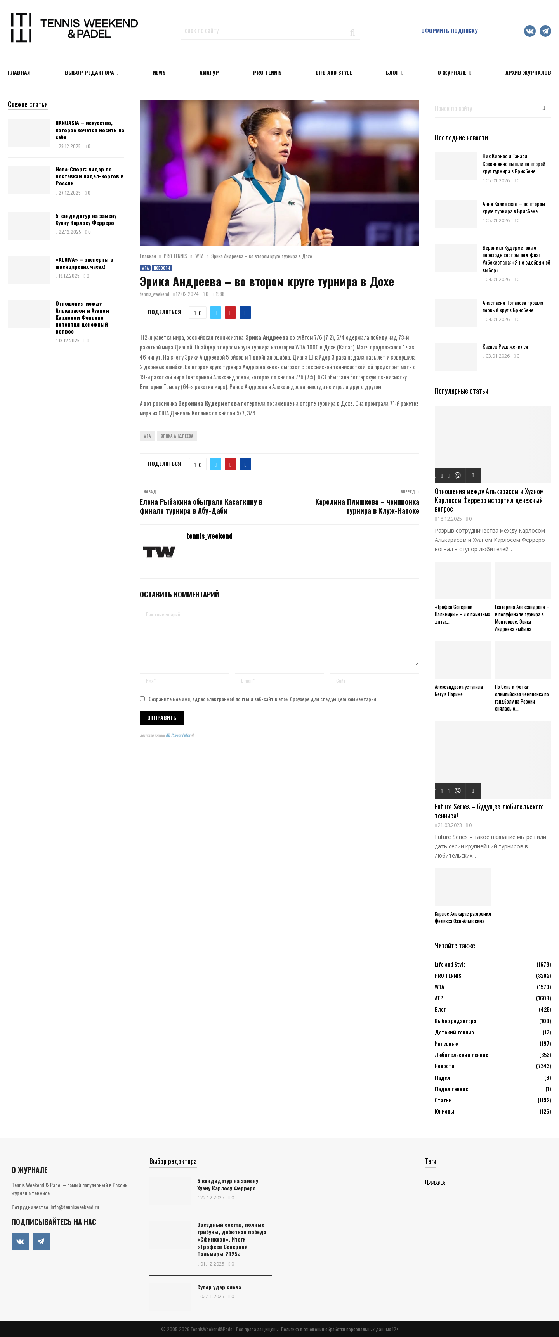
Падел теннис (451, 1088)
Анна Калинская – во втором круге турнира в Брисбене (514, 207)
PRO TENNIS (267, 72)
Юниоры (444, 1111)
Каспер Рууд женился (505, 346)
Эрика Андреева (177, 436)
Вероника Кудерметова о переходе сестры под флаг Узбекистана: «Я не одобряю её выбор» (516, 258)
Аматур (209, 72)
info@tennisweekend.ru (74, 1207)
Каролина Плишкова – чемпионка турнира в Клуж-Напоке (367, 506)
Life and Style (334, 72)
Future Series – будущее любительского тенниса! (489, 810)
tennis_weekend (154, 294)
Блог (392, 72)
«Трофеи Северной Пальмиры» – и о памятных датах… (462, 614)
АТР (439, 998)
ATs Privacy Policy (178, 735)
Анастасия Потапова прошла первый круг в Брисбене (513, 306)
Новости (162, 268)
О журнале (452, 72)
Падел (442, 1077)
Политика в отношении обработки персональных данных (336, 1329)
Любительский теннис (461, 1054)
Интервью (446, 1043)
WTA (145, 268)
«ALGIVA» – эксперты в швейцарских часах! (84, 262)
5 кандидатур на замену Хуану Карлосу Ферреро (86, 219)
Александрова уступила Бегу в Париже (459, 690)
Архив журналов (528, 72)
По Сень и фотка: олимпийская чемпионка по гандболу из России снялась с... (522, 697)
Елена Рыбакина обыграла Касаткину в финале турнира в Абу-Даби (201, 506)
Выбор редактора (89, 72)
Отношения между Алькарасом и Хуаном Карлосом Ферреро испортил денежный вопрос (82, 317)
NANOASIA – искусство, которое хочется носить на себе (90, 129)
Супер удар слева (219, 1287)
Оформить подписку (449, 30)
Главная (19, 72)
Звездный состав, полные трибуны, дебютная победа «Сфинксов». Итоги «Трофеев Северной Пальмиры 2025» (231, 1239)
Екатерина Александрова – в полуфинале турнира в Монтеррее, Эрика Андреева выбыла (522, 617)
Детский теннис (454, 1032)
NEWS (159, 72)
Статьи (443, 1100)
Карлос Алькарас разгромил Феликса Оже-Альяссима (463, 917)
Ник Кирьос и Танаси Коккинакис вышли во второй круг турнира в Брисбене (514, 163)
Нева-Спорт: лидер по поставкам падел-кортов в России (90, 176)
